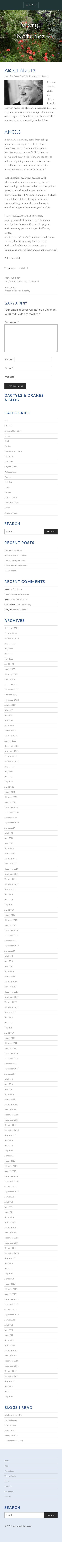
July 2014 (8, 1202)
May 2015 (8, 1150)
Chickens (8, 425)
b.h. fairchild (22, 268)
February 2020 (10, 858)
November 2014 (11, 1181)
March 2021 (9, 792)
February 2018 (10, 981)
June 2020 (8, 838)
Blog (6, 1465)
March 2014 (9, 1222)
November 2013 (11, 1243)
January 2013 (10, 1294)
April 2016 (9, 1094)
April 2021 (9, 787)
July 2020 (8, 833)
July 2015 (8, 1140)
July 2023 (8, 648)
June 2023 (8, 653)
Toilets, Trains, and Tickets (15, 555)
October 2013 (10, 1248)
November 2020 (11, 812)
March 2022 (9, 730)
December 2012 (11, 1299)
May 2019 (8, 905)
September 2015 (11, 1130)
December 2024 (11, 628)
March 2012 (9, 1345)
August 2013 (9, 1258)
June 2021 (8, 776)
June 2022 (8, 715)
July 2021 (8, 771)
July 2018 (8, 956)
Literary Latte (10, 1425)
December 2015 (11, 1115)
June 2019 (8, 899)
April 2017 (9, 1033)
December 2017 (11, 992)
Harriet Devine (10, 1420)
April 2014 (9, 1217)
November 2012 (11, 1304)
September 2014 (11, 1191)
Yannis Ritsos (10, 571)
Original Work (10, 466)
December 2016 (11, 1053)
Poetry (45, 76)
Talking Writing (11, 1435)
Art (5, 420)
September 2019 (11, 884)
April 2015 (9, 1156)
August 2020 (9, 828)
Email (8, 368)
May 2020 (8, 843)
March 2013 (9, 1284)
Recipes (7, 492)
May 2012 (8, 1335)
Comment (11, 322)
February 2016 (10, 1104)
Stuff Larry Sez (10, 497)
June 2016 (8, 1084)
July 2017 (8, 1017)
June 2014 (8, 1207)
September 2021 (11, 761)
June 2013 (8, 1268)
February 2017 (10, 1043)
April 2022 (9, 725)
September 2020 (11, 822)
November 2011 (11, 1366)
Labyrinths (9, 456)
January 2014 (10, 1232)
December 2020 (11, 807)
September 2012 (11, 1314)
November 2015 (11, 1120)
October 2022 (10, 694)
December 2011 (11, 1361)
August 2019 (9, 889)
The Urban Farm (11, 502)
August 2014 (9, 1197)
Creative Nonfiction (13, 431)
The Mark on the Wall (13, 1440)
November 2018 (11, 935)
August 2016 (9, 1074)
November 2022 (11, 689)
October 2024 (10, 633)
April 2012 (9, 1340)
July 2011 (8, 1386)
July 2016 (8, 1079)
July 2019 (8, 894)
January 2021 (10, 802)
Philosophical (10, 472)
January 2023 (10, 679)
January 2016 (10, 1109)
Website (9, 376)
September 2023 (11, 638)
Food (6, 441)
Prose (6, 487)
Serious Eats (9, 1430)
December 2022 (11, 684)
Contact (7, 1496)
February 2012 (10, 1350)
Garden (7, 446)
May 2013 (8, 1273)
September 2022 (11, 700)
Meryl (36, 76)
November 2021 (11, 751)
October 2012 (10, 1309)
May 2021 (8, 781)
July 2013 (8, 1263)
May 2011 (8, 1396)
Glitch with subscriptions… (16, 565)
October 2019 (10, 879)
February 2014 (10, 1227)
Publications (9, 1470)
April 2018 (9, 971)
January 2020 (10, 864)
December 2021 (11, 746)
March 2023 (9, 669)
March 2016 (9, 1099)
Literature (8, 461)
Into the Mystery (20, 599)
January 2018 (10, 987)
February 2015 (10, 1166)
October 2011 (10, 1371)
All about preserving (13, 1415)
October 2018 (10, 940)
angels (13, 268)
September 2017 (11, 1007)
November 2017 (11, 997)
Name (9, 359)
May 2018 (8, 966)
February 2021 (10, 797)
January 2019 (10, 925)
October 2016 (10, 1063)
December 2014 (11, 1176)
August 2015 (9, 1135)
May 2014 (8, 1212)
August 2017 (9, 1012)
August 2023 (9, 643)
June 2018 (8, 961)
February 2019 (10, 920)
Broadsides (9, 1491)
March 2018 (9, 976)
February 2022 (10, 735)
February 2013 (10, 1289)
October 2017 (10, 1002)
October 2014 (10, 1186)
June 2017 (8, 1022)
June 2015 (8, 1145)
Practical (8, 482)
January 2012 (10, 1355)
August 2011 (9, 1381)
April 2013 (9, 1279)
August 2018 (9, 951)
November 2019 (11, 874)
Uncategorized (10, 513)
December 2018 (11, 930)
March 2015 (9, 1161)
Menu (32, 5)
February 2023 (10, 674)
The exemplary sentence (14, 560)
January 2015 (10, 1171)
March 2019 (9, 915)
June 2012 (8, 1330)
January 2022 (10, 741)
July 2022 (8, 710)
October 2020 (10, 817)
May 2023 (8, 659)
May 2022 (8, 720)
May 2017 (8, 1028)
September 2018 (11, 946)
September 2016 (11, 1069)
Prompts (8, 1486)
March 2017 (9, 1038)
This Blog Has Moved (13, 550)
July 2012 (8, 1325)
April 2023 (9, 664)
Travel (7, 507)
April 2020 (9, 848)
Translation (17, 589)
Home (6, 1460)
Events (7, 436)
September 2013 (11, 1253)
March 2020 (9, 853)
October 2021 (10, 756)
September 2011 (11, 1376)
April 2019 (9, 910)
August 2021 (9, 766)
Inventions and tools (13, 451)
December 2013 (11, 1238)
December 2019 (11, 869)
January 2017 (10, 1048)
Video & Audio (10, 1476)
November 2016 (11, 1058)
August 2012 (9, 1320)
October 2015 (10, 1125)
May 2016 (8, 1089)
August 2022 (9, 705)
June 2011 (8, 1391)
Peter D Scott (10, 594)
